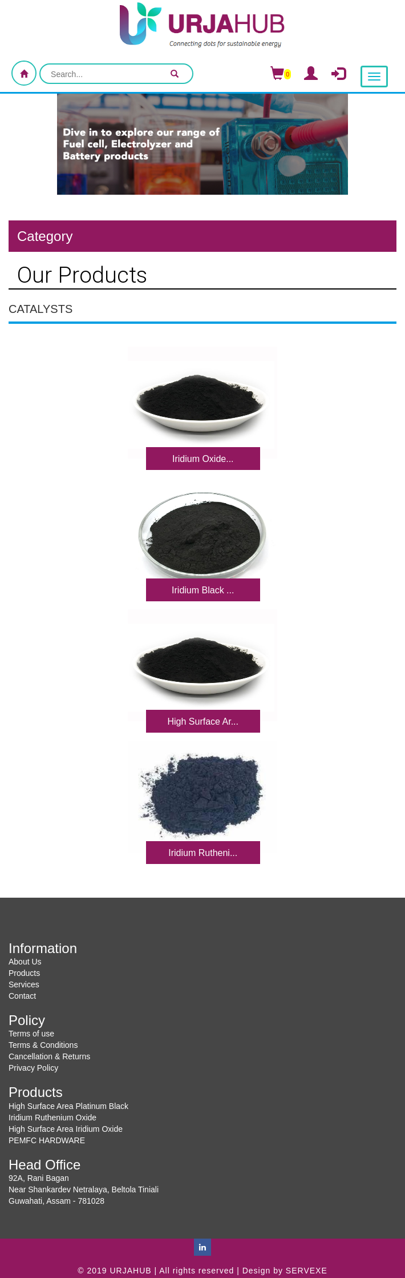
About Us (25, 961)
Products (24, 973)
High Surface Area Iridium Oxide (66, 1129)
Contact (22, 995)
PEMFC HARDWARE (47, 1140)
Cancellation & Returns (49, 1056)
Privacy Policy (33, 1067)
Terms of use (31, 1033)
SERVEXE (306, 1270)
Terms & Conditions (43, 1045)
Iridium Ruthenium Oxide (52, 1117)
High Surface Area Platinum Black (68, 1106)
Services (24, 984)
